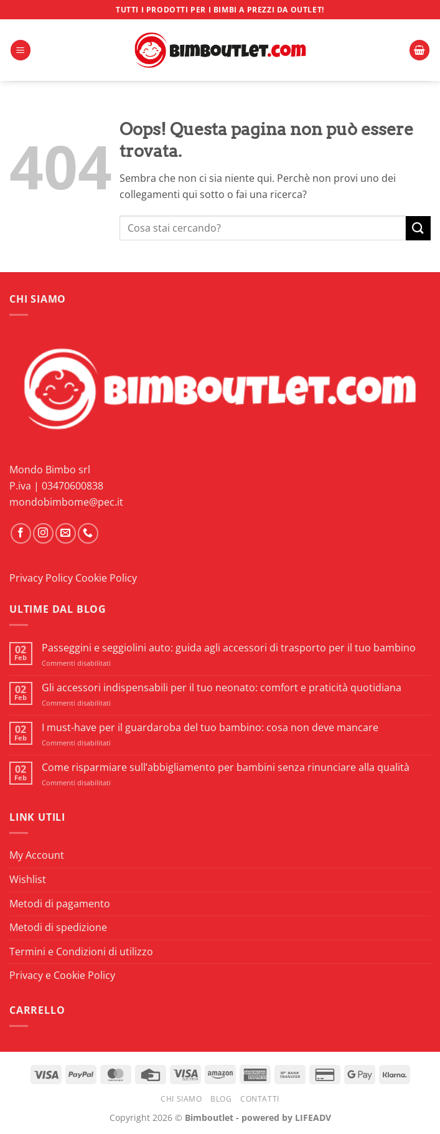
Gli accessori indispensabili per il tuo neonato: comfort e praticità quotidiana (221, 688)
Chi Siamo (181, 1099)
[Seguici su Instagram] (43, 533)
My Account (36, 855)
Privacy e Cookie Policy (62, 975)
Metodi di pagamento (59, 903)
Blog (221, 1099)
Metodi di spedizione (58, 927)
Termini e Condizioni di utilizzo (81, 951)
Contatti (259, 1099)
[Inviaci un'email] (65, 533)
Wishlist (27, 879)
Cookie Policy (106, 578)
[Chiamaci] (88, 533)
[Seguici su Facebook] (21, 533)
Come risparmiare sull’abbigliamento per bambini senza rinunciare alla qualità (226, 767)
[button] (20, 50)
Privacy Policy (41, 578)
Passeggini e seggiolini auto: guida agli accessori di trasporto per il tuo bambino (229, 648)
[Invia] (418, 228)
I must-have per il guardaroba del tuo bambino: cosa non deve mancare (210, 728)
